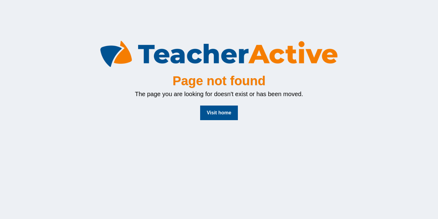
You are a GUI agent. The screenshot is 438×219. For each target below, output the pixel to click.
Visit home (219, 112)
